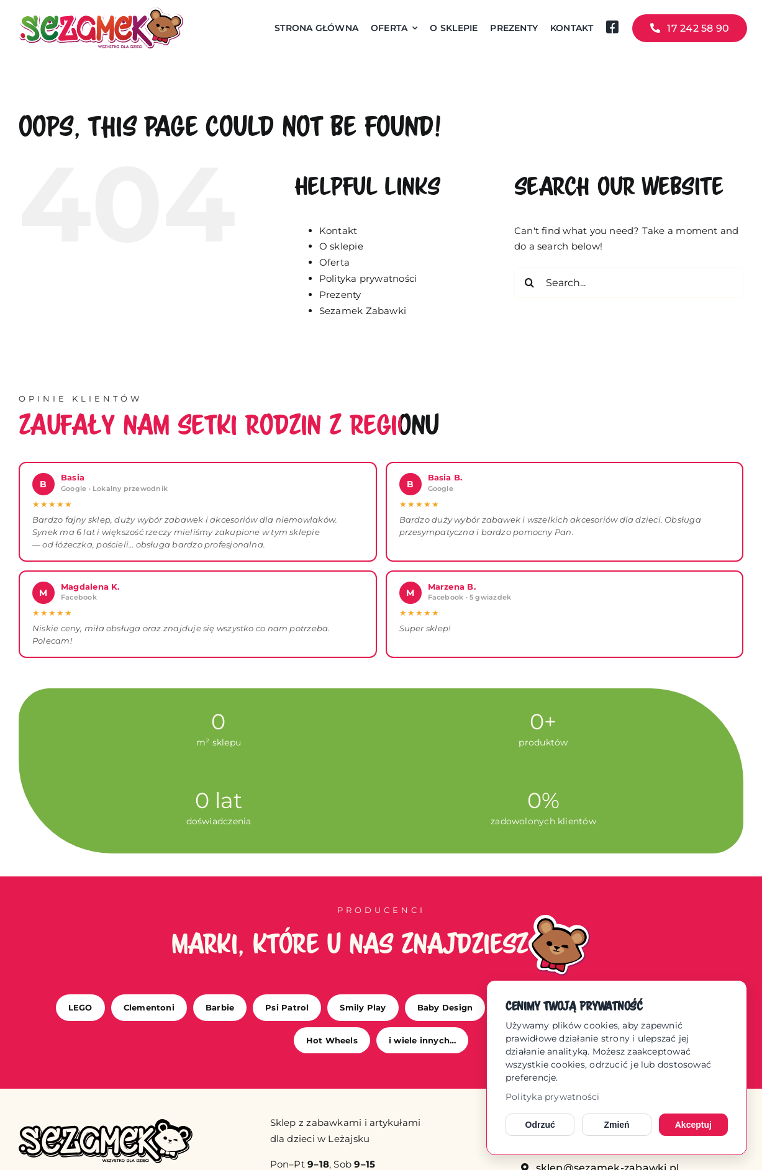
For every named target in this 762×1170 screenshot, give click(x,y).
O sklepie (341, 246)
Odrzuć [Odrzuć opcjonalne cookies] (540, 1125)
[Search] (529, 282)
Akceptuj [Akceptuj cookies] (693, 1125)
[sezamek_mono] (106, 1124)
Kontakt (338, 230)
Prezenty (340, 294)
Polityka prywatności (553, 1096)
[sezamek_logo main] (101, 12)
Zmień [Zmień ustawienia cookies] (616, 1125)
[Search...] (628, 282)
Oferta (334, 262)
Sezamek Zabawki (362, 311)
